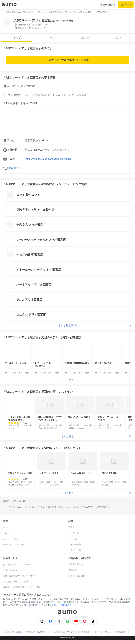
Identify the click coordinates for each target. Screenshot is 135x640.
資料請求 (72, 570)
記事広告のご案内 (76, 576)
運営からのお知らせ (25, 632)
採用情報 (41, 632)
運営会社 (9, 632)
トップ (17, 37)
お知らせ (84, 37)
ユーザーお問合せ (71, 632)
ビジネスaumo (10, 570)
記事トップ (73, 527)
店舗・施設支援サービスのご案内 (19, 576)
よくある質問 (54, 632)
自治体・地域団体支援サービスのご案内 (22, 587)
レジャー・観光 (10, 539)
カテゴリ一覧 (74, 550)
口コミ (118, 37)
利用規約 (86, 632)
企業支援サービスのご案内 (16, 581)
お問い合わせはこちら (63, 605)
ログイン (126, 4)
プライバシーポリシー (103, 632)
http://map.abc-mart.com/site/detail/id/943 (49, 159)
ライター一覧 (74, 544)
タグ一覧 (72, 539)
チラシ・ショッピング (13, 544)
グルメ (6, 533)
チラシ (50, 37)
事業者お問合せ (75, 564)
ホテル (6, 527)
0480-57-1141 (15, 168)
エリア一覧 (73, 533)
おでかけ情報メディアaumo (16, 564)
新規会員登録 (107, 4)
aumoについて (123, 632)
